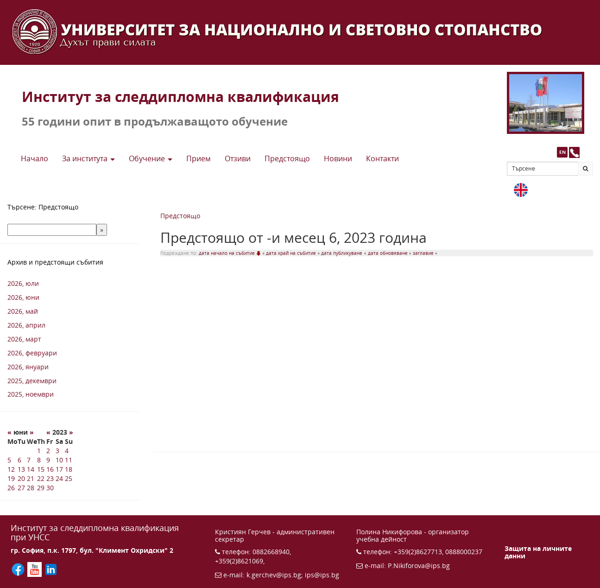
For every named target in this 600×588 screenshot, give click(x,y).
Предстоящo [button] (287, 158)
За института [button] (88, 158)
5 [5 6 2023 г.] (9, 459)
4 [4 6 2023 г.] (67, 450)
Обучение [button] (150, 158)
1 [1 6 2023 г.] (39, 450)
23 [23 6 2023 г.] (50, 478)
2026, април (26, 325)
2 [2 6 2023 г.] (48, 450)
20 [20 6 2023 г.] (21, 478)
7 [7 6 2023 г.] (29, 459)
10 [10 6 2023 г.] (59, 459)
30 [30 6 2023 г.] (50, 487)
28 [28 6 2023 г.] (30, 487)
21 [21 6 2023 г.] (30, 478)
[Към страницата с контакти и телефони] (574, 152)
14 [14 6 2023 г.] (30, 469)
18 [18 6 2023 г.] (68, 469)
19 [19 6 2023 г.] (11, 478)
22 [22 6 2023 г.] (40, 478)
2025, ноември (30, 394)
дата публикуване (342, 253)
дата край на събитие (291, 253)
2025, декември (32, 380)
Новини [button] (338, 158)
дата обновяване (388, 253)
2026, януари (28, 366)
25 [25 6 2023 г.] (68, 478)
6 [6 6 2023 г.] (19, 459)
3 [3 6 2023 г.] (57, 450)
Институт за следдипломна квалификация (180, 96)
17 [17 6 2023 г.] (59, 469)
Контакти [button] (382, 158)
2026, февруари (32, 352)
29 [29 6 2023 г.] (40, 487)
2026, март (24, 339)
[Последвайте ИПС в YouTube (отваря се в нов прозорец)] (35, 568)
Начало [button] (34, 158)
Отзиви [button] (238, 158)
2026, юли (23, 283)
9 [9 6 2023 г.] (48, 459)
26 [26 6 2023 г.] (11, 487)
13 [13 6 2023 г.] (21, 469)
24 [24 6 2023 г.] (59, 478)
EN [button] (562, 152)
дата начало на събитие (230, 253)
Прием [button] (198, 158)
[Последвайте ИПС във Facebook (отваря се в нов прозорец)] (19, 568)
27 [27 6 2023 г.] (21, 487)
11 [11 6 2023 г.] (68, 459)
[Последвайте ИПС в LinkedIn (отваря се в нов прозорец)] (51, 568)
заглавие (424, 253)
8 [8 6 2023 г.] (39, 459)
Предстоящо (180, 215)
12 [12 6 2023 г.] (11, 469)
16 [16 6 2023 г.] (50, 469)
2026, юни (23, 297)
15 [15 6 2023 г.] (40, 469)
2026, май (22, 311)
